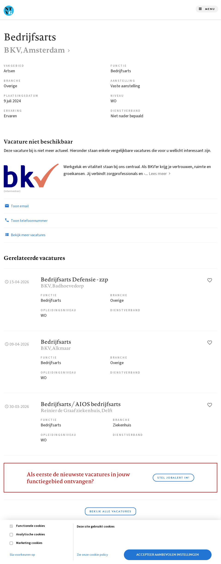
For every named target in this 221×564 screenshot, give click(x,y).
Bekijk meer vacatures (24, 235)
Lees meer (158, 174)
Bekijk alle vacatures (110, 511)
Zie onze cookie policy (92, 554)
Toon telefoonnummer (26, 220)
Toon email (16, 206)
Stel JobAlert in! (173, 478)
